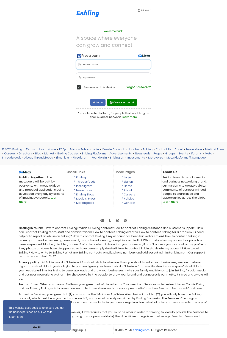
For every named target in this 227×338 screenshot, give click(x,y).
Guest (144, 10)
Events (184, 153)
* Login (126, 177)
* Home (127, 186)
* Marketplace (84, 203)
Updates (134, 149)
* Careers (128, 194)
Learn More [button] (16, 316)
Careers (10, 153)
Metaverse (156, 158)
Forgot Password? (138, 87)
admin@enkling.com (173, 252)
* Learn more (83, 190)
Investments (136, 158)
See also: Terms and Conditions (180, 288)
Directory (25, 153)
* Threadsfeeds (84, 182)
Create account (122, 102)
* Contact (128, 203)
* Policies (128, 199)
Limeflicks (63, 158)
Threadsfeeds (12, 158)
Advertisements (120, 153)
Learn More (194, 149)
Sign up (77, 330)
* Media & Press (85, 199)
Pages (158, 153)
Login (98, 102)
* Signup (127, 182)
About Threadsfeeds (39, 158)
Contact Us (163, 149)
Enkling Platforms (94, 153)
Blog (38, 153)
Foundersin (99, 158)
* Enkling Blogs (84, 194)
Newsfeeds (143, 153)
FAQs (63, 149)
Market (49, 153)
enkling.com (141, 330)
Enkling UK (117, 158)
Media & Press (215, 149)
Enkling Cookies (68, 153)
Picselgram (81, 158)
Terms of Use (35, 149)
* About (127, 190)
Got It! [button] (37, 327)
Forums (196, 153)
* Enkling (80, 177)
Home (52, 149)
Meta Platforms (177, 158)
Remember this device (99, 87)
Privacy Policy (79, 149)
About (179, 149)
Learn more (129, 117)
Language (197, 158)
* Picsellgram (83, 186)
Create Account (113, 149)
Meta (209, 153)
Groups (170, 153)
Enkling (148, 149)
